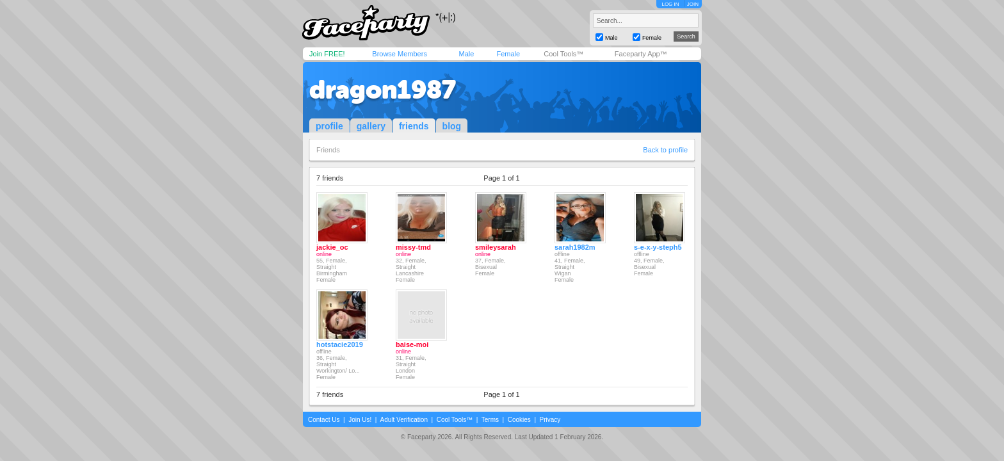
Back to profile (665, 150)
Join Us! (359, 419)
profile (329, 126)
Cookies (519, 419)
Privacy (550, 419)
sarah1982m (575, 247)
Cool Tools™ (563, 54)
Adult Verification (404, 419)
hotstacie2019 (339, 344)
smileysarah (495, 247)
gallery (371, 126)
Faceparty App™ (641, 54)
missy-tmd (413, 247)
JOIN (693, 4)
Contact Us (323, 419)
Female (508, 54)
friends (414, 126)
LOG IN (670, 4)
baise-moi (412, 344)
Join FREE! (327, 54)
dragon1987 (382, 89)
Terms (490, 419)
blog (452, 126)
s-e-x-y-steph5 (658, 247)
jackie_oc (332, 247)
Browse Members (399, 54)
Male (466, 54)
